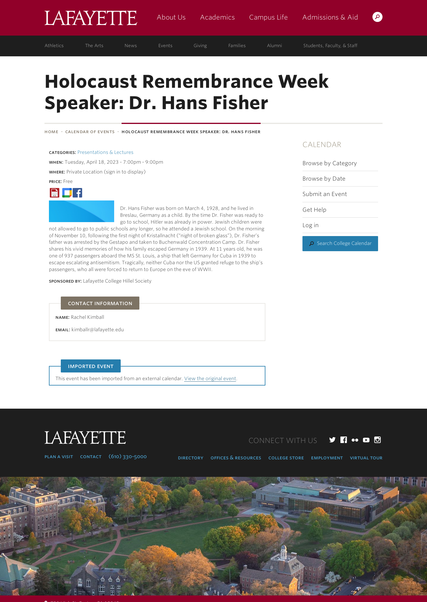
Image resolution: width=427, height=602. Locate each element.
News (131, 45)
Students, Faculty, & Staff (330, 45)
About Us (171, 17)
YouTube (366, 440)
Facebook (344, 440)
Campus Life (268, 17)
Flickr (355, 440)
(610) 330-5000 (128, 456)
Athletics (54, 45)
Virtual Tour (366, 458)
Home (51, 131)
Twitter (332, 440)
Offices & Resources (236, 458)
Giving (200, 45)
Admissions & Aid (330, 17)
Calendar (321, 144)
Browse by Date (323, 178)
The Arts (94, 45)
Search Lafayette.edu (377, 18)
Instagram (377, 440)
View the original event (210, 378)
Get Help (314, 209)
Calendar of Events (90, 131)
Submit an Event (324, 194)
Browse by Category (329, 163)
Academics (217, 17)
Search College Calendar (344, 243)
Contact (90, 456)
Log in (310, 225)
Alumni (274, 45)
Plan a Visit (58, 456)
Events (165, 45)
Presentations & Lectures (105, 152)
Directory (190, 458)
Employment (327, 458)
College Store (286, 458)
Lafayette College (90, 20)
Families (237, 45)
